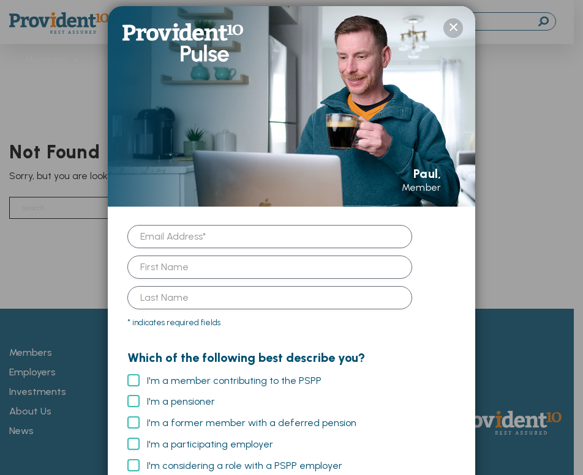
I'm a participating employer (210, 438)
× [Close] (453, 22)
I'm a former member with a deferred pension (251, 416)
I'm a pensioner (181, 395)
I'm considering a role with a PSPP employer (244, 459)
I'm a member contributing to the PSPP (234, 374)
